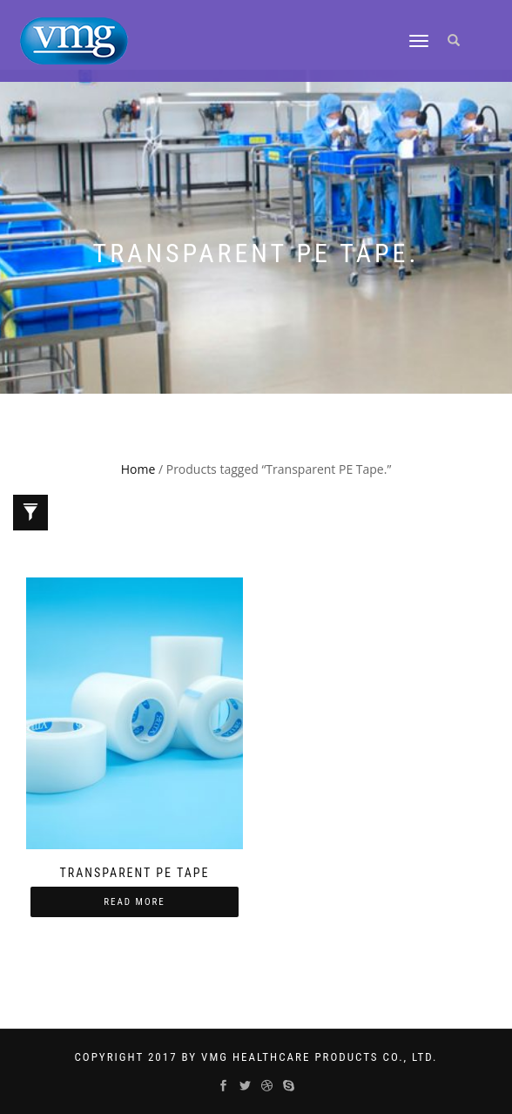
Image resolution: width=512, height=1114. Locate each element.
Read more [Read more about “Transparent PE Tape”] (134, 902)
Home (138, 469)
